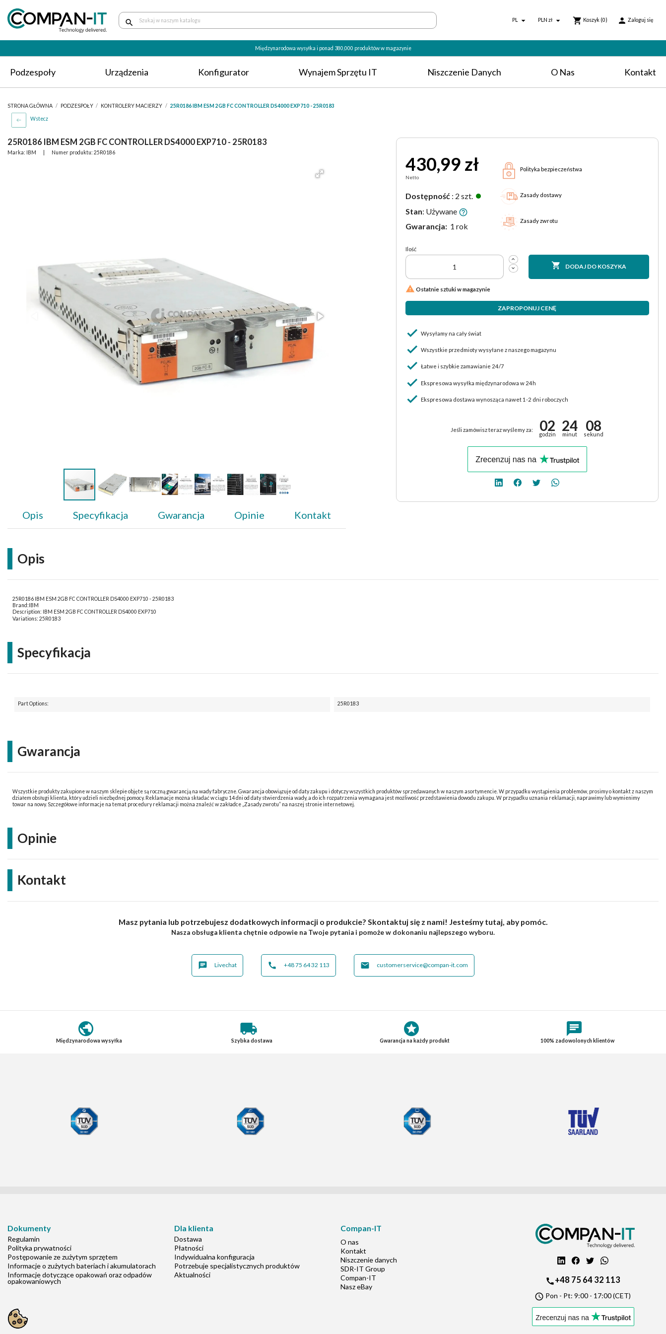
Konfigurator (223, 72)
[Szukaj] (278, 20)
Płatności (188, 1248)
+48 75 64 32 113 (298, 965)
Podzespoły (33, 72)
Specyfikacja (100, 515)
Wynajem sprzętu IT (338, 72)
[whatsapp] (555, 482)
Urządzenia (126, 72)
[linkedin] (499, 482)
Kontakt (640, 72)
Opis (32, 515)
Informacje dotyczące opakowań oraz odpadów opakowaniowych (79, 1277)
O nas (563, 72)
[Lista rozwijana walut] (550, 20)
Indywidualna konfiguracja (214, 1257)
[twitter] (536, 482)
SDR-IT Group (362, 1268)
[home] (55, 20)
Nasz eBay (356, 1286)
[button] (320, 174)
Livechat (217, 965)
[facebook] (518, 482)
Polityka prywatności (39, 1248)
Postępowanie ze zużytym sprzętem (62, 1257)
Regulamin (23, 1239)
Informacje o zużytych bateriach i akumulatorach (81, 1266)
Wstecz (39, 119)
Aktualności (192, 1274)
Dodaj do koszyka (589, 266)
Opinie (249, 515)
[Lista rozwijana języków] (520, 20)
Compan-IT (358, 1277)
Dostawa (188, 1239)
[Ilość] (454, 267)
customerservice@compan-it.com (414, 965)
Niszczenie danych (464, 72)
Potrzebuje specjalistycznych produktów (237, 1266)
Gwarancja (181, 515)
